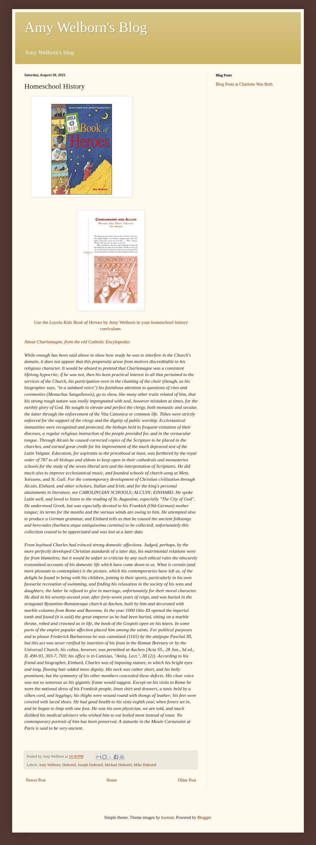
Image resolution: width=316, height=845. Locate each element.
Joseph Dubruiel (90, 765)
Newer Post (36, 780)
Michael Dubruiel (118, 765)
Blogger (204, 817)
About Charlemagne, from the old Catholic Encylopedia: (77, 341)
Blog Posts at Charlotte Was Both (244, 84)
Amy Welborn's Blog (85, 27)
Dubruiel (69, 765)
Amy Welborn (49, 765)
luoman (167, 817)
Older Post (187, 780)
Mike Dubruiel (145, 765)
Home (112, 780)
